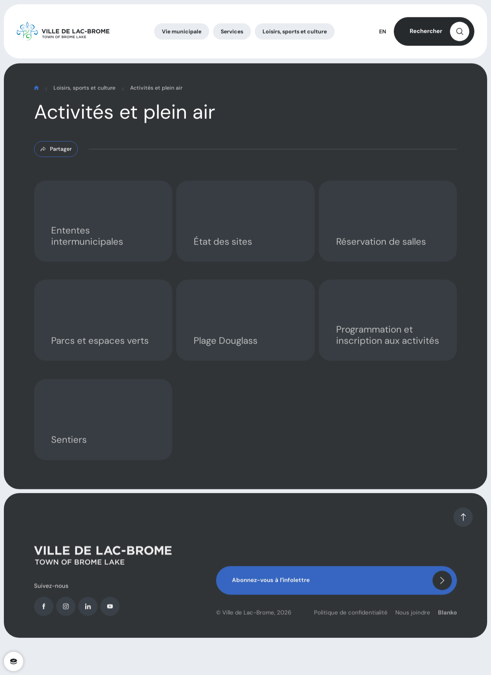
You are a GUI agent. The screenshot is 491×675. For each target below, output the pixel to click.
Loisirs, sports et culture (84, 91)
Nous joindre (412, 619)
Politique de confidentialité (351, 619)
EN (382, 33)
